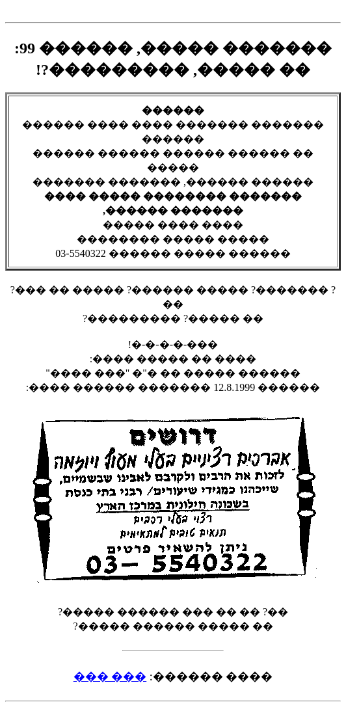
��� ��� (110, 676)
